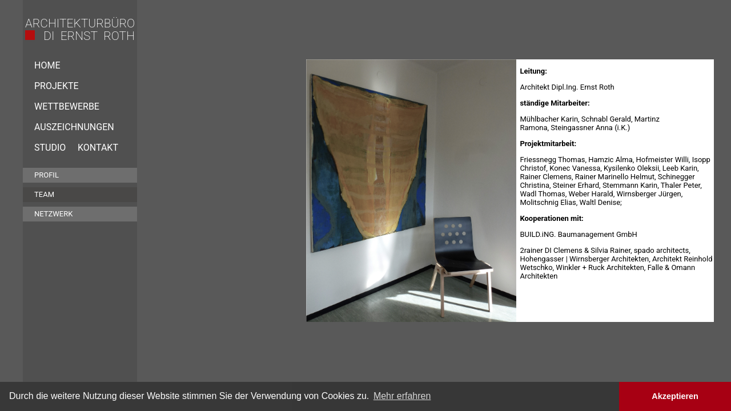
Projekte (56, 85)
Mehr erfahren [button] (402, 396)
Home (47, 65)
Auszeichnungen (74, 127)
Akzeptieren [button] (675, 396)
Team (44, 194)
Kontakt (98, 147)
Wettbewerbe (66, 106)
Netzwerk (53, 213)
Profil (46, 175)
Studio (50, 147)
